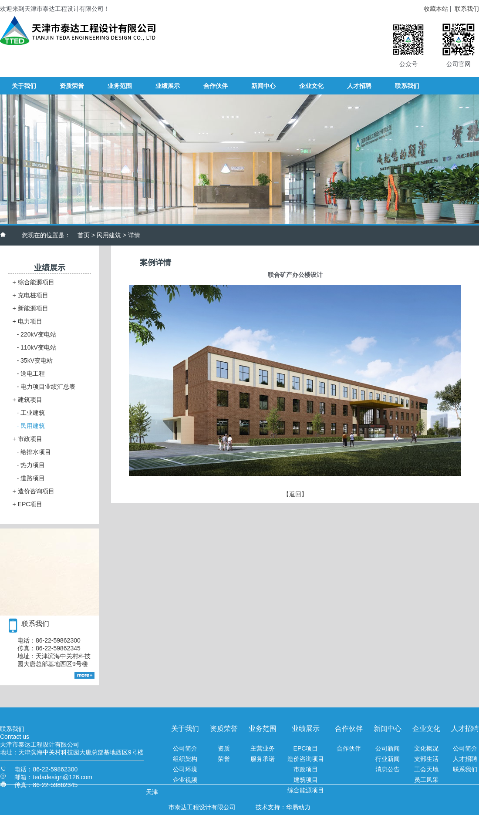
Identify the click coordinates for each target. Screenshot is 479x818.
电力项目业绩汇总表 (46, 386)
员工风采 (426, 779)
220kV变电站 (36, 334)
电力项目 (27, 321)
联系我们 (467, 8)
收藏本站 (436, 8)
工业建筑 (31, 412)
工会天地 (426, 769)
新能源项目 (30, 308)
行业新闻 (387, 758)
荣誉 (224, 758)
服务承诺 (262, 758)
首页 (84, 235)
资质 (224, 748)
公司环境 (185, 769)
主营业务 (262, 748)
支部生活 (426, 758)
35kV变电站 (35, 360)
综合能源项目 (33, 282)
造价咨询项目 (33, 491)
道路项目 (31, 478)
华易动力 (298, 807)
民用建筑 (109, 235)
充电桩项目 (30, 295)
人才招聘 (465, 758)
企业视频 (185, 779)
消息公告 (387, 769)
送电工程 (31, 373)
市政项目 (27, 438)
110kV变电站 (36, 347)
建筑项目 (27, 399)
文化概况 (426, 748)
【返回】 (295, 494)
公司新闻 (387, 748)
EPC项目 (28, 504)
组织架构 (185, 758)
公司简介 (185, 748)
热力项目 (31, 464)
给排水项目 (34, 451)
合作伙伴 (349, 748)
